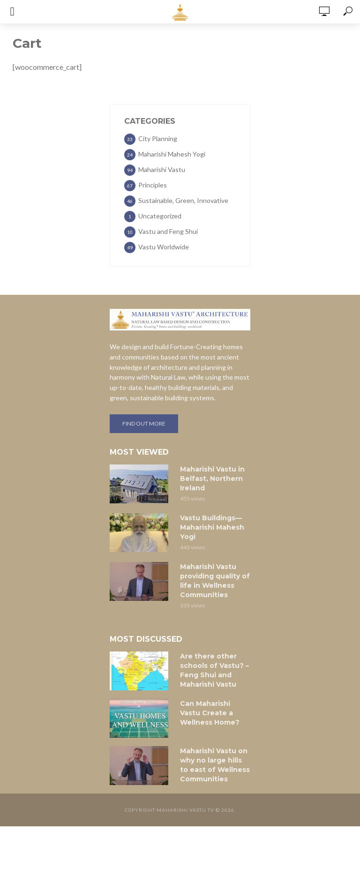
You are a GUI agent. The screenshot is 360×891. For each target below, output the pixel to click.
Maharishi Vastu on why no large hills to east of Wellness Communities (215, 765)
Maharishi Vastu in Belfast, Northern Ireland (212, 478)
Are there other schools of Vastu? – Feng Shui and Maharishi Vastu (214, 670)
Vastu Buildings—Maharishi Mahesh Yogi (212, 527)
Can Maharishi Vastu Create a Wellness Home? (210, 712)
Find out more (143, 423)
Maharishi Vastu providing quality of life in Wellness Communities (215, 580)
